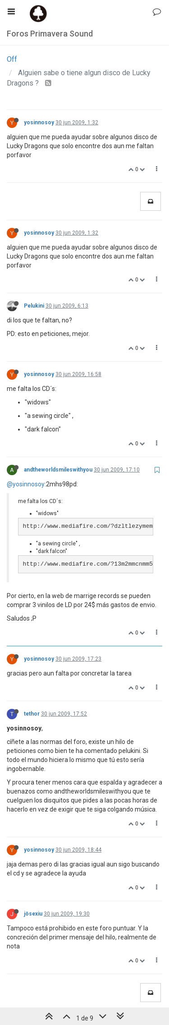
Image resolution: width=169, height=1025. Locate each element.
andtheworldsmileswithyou (58, 470)
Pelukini (34, 306)
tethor (32, 714)
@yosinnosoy (26, 484)
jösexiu (33, 914)
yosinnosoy (39, 122)
